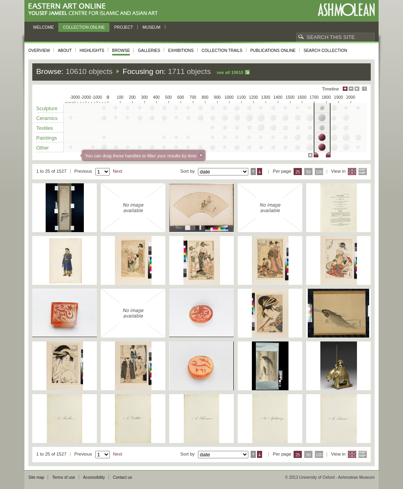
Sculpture (46, 108)
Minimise (351, 89)
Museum (151, 27)
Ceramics (46, 118)
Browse (121, 50)
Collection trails (222, 50)
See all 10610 (230, 72)
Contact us (122, 477)
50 (308, 172)
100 (319, 172)
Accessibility (94, 477)
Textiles (44, 128)
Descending (259, 171)
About (65, 50)
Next (117, 171)
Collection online (84, 27)
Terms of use (63, 477)
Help (364, 89)
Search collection (325, 50)
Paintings (46, 138)
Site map (36, 477)
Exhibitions (181, 50)
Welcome (43, 27)
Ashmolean (346, 9)
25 (298, 172)
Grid (352, 171)
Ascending (253, 171)
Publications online (273, 50)
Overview (39, 50)
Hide (357, 89)
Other (42, 148)
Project (123, 27)
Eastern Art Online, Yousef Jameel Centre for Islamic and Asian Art (95, 9)
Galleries (149, 50)
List (363, 171)
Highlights (91, 50)
